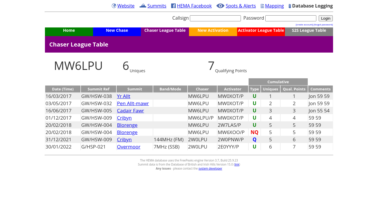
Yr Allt (123, 96)
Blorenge (127, 125)
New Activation (213, 30)
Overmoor (128, 146)
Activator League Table (261, 30)
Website (126, 6)
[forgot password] (323, 24)
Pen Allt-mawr (133, 103)
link (237, 164)
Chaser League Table (165, 30)
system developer (210, 168)
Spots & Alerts (241, 6)
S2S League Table (309, 30)
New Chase (117, 30)
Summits (157, 6)
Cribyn (124, 117)
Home (69, 30)
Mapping (274, 6)
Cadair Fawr (130, 110)
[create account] (304, 24)
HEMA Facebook (194, 6)
